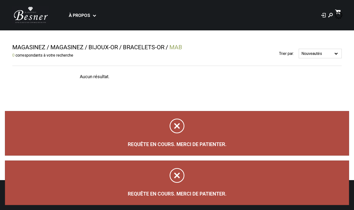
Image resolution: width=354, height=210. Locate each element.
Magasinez (28, 47)
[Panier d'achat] (338, 11)
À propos (79, 15)
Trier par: (286, 53)
